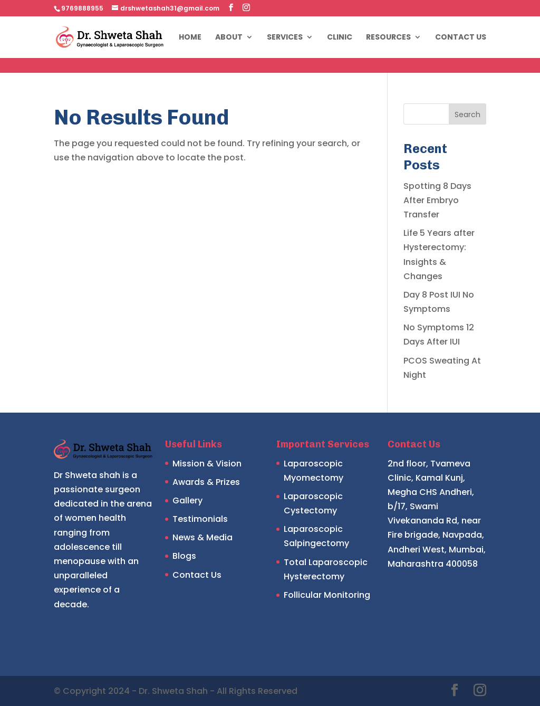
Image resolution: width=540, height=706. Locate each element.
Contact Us (460, 37)
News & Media (202, 537)
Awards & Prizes (206, 482)
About (229, 37)
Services (285, 37)
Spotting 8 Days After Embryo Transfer (437, 200)
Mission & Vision (207, 463)
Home (190, 37)
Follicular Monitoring (327, 595)
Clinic (339, 37)
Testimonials (200, 519)
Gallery (187, 500)
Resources (388, 37)
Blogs (184, 556)
